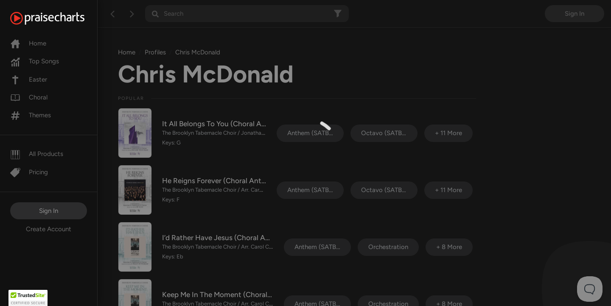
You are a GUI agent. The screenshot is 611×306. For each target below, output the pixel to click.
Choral (29, 97)
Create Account (48, 229)
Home (28, 43)
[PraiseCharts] (58, 18)
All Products (36, 154)
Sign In (48, 211)
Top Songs (34, 61)
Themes (30, 115)
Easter (28, 79)
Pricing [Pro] (29, 172)
